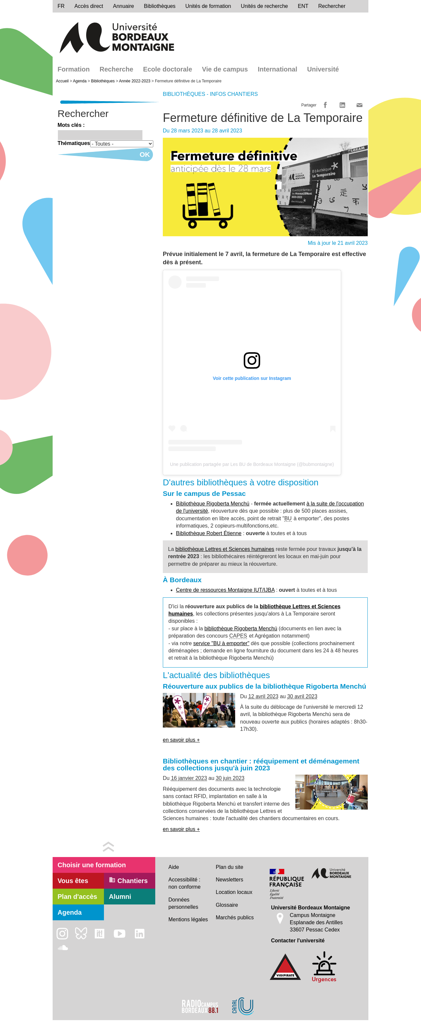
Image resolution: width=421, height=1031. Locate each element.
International (277, 69)
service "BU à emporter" (221, 643)
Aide (173, 867)
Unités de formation (208, 6)
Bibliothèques (160, 6)
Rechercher (332, 6)
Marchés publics (235, 917)
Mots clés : (71, 125)
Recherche (116, 69)
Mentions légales (188, 919)
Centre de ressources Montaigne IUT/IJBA (225, 590)
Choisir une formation (92, 865)
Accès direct (88, 6)
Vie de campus (225, 69)
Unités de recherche (264, 6)
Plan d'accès (77, 896)
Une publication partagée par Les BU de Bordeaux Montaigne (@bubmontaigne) (252, 464)
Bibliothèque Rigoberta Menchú (212, 503)
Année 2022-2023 (134, 81)
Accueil (62, 81)
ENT (303, 6)
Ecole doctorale (167, 69)
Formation (74, 69)
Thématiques (74, 143)
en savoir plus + (181, 740)
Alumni (120, 896)
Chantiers (128, 880)
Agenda (80, 81)
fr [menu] (61, 6)
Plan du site (229, 867)
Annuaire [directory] (123, 6)
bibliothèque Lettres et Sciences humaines (224, 549)
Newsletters (229, 879)
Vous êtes (73, 880)
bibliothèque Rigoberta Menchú (240, 628)
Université (323, 69)
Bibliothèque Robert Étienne (208, 533)
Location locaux (234, 892)
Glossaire (227, 905)
